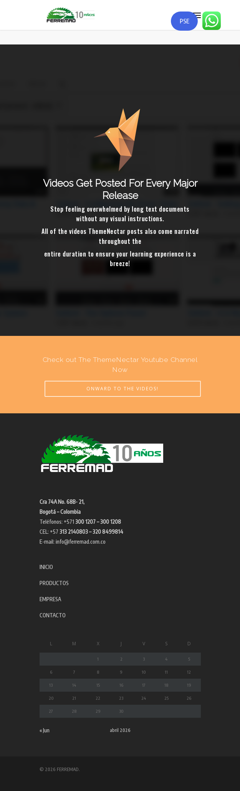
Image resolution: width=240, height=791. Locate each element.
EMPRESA (50, 599)
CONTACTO (53, 615)
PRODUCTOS (54, 583)
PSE (184, 21)
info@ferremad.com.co (81, 541)
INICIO (46, 567)
